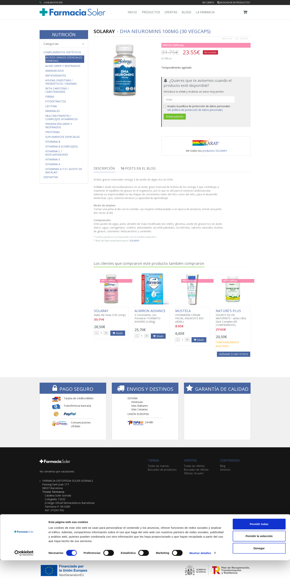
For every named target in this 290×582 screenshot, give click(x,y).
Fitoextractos (55, 101)
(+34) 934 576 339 (53, 2)
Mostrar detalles (200, 574)
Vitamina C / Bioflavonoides (56, 153)
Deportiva (50, 177)
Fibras (49, 96)
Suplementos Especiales (62, 137)
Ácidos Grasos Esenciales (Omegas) (64, 59)
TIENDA (153, 460)
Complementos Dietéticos (62, 52)
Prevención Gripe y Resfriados (58, 125)
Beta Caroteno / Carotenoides (57, 90)
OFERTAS (190, 460)
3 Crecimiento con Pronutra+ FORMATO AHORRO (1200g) (152, 316)
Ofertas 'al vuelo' (194, 473)
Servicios (225, 469)
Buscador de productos (233, 2)
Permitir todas (259, 545)
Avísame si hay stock (233, 354)
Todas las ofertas (194, 466)
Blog (222, 466)
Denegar (259, 569)
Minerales (52, 111)
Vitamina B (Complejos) (61, 146)
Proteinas (52, 132)
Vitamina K (52, 164)
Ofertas (171, 12)
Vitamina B (52, 141)
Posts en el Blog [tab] (138, 168)
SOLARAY (134, 240)
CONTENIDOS (230, 460)
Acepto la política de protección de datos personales (197, 108)
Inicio (132, 12)
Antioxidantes (55, 75)
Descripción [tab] (104, 168)
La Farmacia (205, 12)
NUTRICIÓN (64, 34)
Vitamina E (52, 159)
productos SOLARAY (214, 150)
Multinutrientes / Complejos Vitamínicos (61, 117)
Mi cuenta (208, 2)
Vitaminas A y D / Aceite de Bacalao (63, 170)
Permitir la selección (259, 557)
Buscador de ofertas (196, 469)
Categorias (63, 44)
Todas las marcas (158, 466)
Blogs (186, 12)
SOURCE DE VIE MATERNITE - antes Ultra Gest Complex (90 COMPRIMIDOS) (233, 318)
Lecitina (51, 106)
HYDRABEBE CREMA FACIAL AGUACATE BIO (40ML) (192, 316)
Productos (151, 12)
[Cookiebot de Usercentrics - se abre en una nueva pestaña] (24, 575)
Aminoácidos (54, 70)
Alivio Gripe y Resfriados (62, 66)
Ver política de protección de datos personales (195, 110)
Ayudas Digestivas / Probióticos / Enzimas (61, 82)
